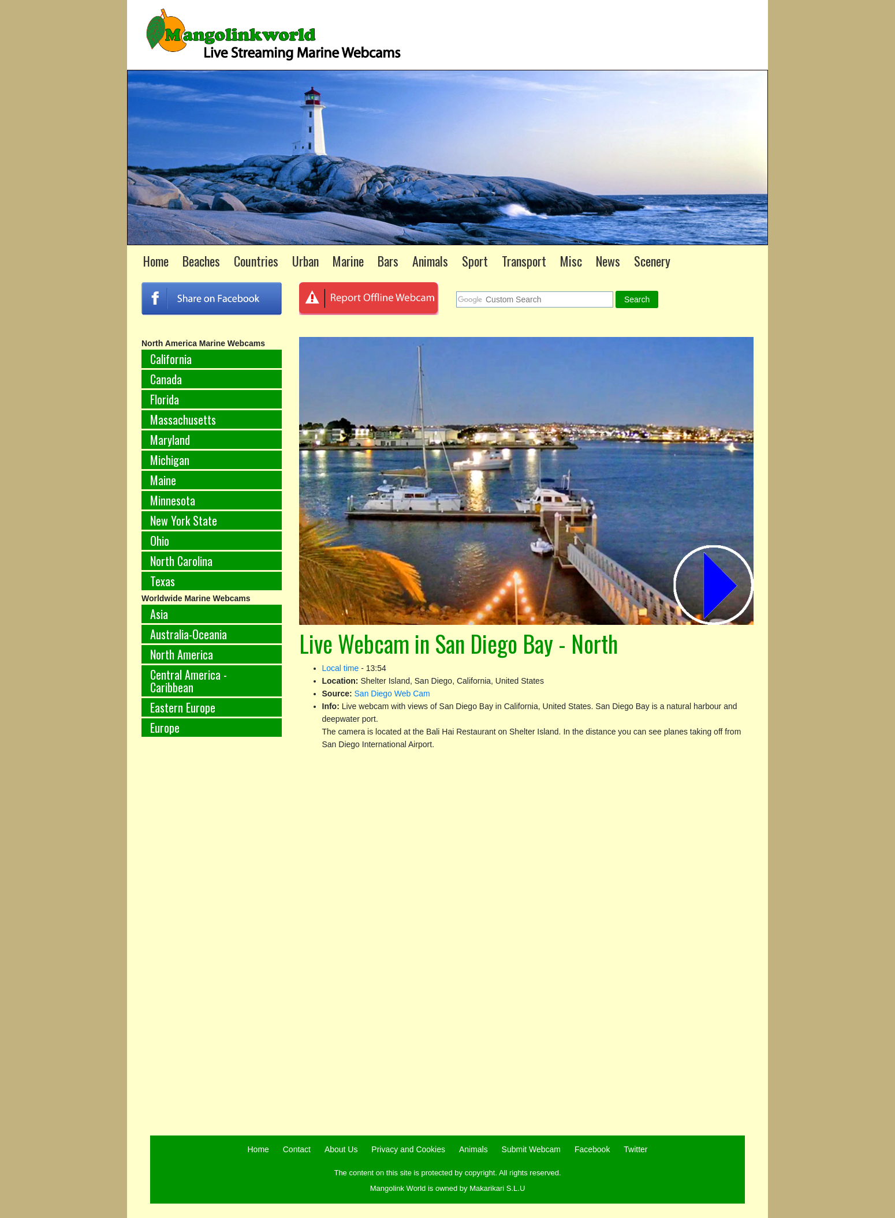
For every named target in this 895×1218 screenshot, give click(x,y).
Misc (571, 261)
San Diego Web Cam (392, 693)
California (171, 359)
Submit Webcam (531, 1149)
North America (181, 654)
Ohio (159, 540)
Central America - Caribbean (188, 681)
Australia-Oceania (188, 634)
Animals (430, 261)
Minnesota (172, 500)
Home (156, 261)
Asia (159, 614)
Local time (340, 668)
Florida (164, 399)
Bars (388, 261)
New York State (183, 520)
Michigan (169, 460)
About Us (341, 1149)
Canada (166, 379)
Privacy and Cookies (408, 1149)
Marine (348, 261)
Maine (163, 480)
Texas (162, 581)
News (608, 261)
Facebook (592, 1149)
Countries (256, 261)
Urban (305, 261)
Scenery (652, 261)
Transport (524, 261)
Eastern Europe (182, 707)
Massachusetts (183, 419)
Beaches (201, 261)
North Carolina (181, 560)
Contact (297, 1149)
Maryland (170, 439)
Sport (475, 261)
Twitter (635, 1149)
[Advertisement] (211, 937)
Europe (165, 727)
